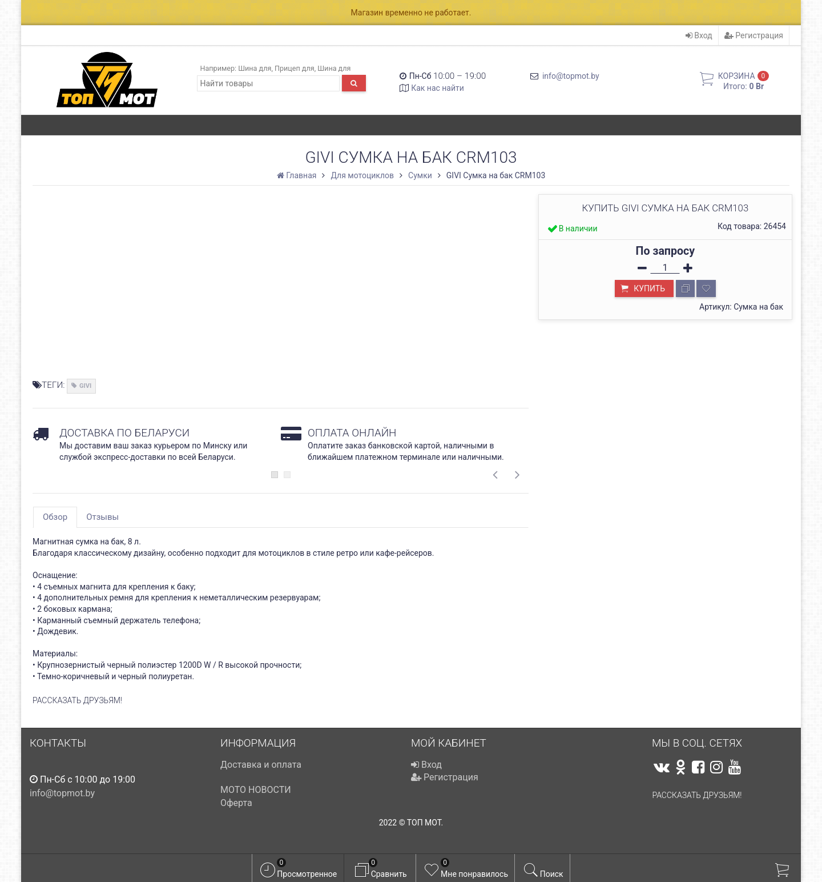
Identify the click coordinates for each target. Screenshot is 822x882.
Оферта (236, 802)
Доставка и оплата (260, 764)
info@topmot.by (570, 76)
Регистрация (753, 35)
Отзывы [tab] (102, 517)
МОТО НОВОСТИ (255, 789)
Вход (699, 35)
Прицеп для (295, 68)
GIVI (85, 386)
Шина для (254, 68)
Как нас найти (437, 88)
